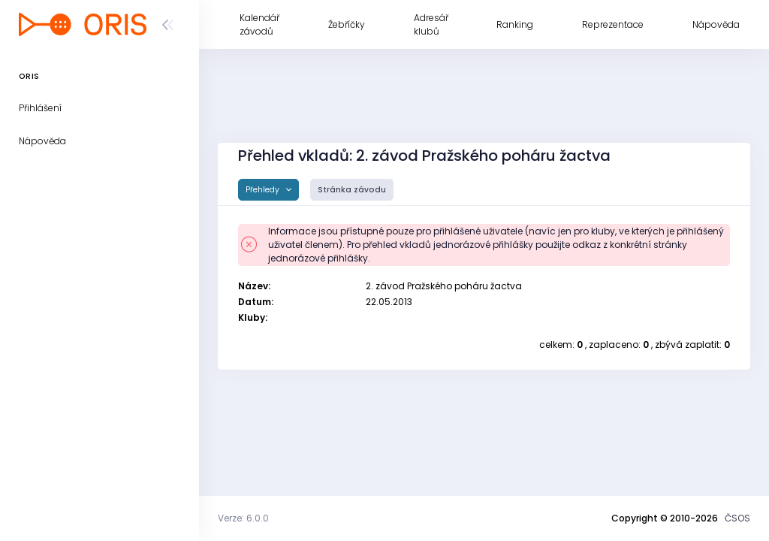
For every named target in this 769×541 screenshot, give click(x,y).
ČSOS (737, 518)
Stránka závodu (352, 189)
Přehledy (264, 189)
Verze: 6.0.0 (243, 518)
